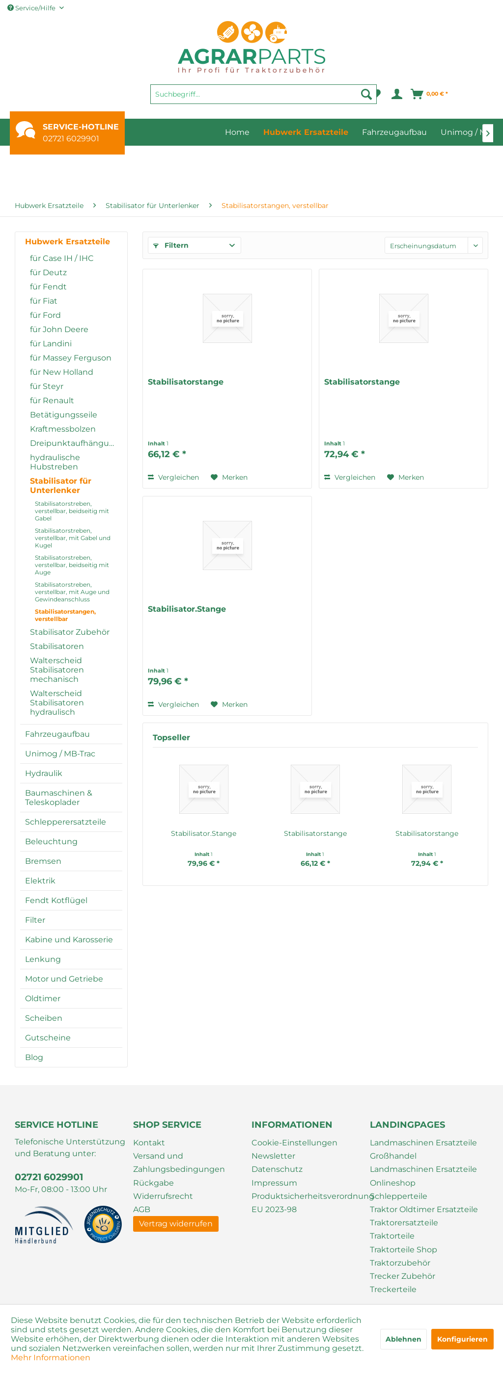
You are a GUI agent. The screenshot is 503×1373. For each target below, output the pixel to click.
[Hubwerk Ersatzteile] (305, 132)
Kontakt (149, 1142)
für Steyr (46, 386)
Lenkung (43, 959)
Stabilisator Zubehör (70, 632)
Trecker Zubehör (402, 1276)
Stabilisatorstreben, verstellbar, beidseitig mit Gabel (72, 511)
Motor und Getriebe (64, 979)
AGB (141, 1209)
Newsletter (273, 1156)
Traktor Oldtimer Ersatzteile (424, 1209)
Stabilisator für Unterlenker (60, 485)
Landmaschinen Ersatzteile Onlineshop (423, 1176)
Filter (35, 920)
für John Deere (59, 329)
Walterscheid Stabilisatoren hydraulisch (57, 703)
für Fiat (43, 301)
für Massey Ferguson (71, 358)
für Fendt (48, 286)
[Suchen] (366, 94)
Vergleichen (173, 477)
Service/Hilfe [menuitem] (32, 8)
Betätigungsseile (63, 414)
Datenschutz (277, 1169)
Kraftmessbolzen (63, 429)
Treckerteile (393, 1289)
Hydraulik (43, 773)
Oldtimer (42, 998)
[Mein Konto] (396, 94)
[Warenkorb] (430, 94)
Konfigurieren (462, 1339)
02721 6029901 (71, 138)
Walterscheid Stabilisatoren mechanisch (57, 670)
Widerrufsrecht (163, 1196)
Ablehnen (403, 1339)
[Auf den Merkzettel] (229, 477)
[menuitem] (263, 98)
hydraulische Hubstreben (55, 462)
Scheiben (43, 1018)
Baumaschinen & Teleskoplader (58, 797)
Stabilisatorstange (186, 382)
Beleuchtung (51, 841)
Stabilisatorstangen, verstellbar (65, 615)
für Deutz (48, 272)
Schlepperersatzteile (65, 822)
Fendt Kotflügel (56, 900)
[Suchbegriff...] (263, 94)
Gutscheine (48, 1037)
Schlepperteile (398, 1196)
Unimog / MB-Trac (60, 753)
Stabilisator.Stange (187, 609)
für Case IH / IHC (62, 258)
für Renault (52, 400)
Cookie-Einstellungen (294, 1142)
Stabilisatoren (57, 646)
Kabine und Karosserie (69, 939)
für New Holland (61, 372)
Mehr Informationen (50, 1357)
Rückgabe (153, 1183)
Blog (34, 1057)
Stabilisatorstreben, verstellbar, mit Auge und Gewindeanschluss (72, 592)
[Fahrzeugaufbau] (394, 132)
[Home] (237, 132)
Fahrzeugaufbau (57, 734)
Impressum (274, 1183)
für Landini (51, 343)
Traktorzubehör (400, 1263)
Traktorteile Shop (403, 1249)
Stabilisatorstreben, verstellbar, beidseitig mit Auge (72, 565)
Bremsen (43, 861)
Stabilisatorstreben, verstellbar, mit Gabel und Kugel (73, 538)
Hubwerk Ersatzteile (67, 241)
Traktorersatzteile (404, 1222)
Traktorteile (392, 1236)
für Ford (45, 315)
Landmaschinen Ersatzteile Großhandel (423, 1149)
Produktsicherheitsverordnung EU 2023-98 (308, 1203)
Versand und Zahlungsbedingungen (179, 1162)
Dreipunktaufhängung (75, 443)
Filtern (171, 245)
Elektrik (40, 880)
